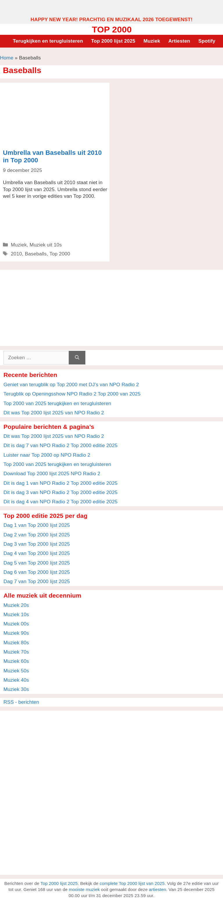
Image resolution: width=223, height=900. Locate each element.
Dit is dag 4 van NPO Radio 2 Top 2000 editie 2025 (60, 502)
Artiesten (179, 41)
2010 (16, 254)
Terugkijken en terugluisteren (48, 41)
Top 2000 (112, 29)
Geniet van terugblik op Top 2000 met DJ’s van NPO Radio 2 (71, 384)
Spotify (206, 41)
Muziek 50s (16, 671)
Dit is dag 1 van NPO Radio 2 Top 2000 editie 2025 (60, 483)
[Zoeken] (77, 358)
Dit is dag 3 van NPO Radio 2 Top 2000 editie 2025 (60, 492)
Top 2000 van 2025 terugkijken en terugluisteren (57, 403)
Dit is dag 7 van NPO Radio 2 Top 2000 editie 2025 (60, 445)
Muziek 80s (16, 642)
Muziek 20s (16, 605)
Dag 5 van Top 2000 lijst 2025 (36, 563)
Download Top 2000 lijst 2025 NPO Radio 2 (51, 473)
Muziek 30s (16, 689)
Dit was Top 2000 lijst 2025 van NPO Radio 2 (53, 412)
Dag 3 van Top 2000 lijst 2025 (36, 544)
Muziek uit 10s (46, 245)
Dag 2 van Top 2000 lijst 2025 (36, 535)
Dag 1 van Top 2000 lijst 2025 (36, 525)
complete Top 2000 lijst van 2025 (132, 883)
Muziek (151, 41)
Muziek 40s (16, 680)
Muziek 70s (16, 652)
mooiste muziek (84, 889)
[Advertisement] (111, 8)
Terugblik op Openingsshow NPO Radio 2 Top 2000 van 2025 (72, 394)
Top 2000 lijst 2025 (113, 41)
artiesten (157, 889)
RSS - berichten (21, 702)
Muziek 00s (16, 624)
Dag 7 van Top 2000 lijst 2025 (36, 581)
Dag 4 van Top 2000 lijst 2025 (36, 553)
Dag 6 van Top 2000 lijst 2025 (36, 572)
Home (6, 58)
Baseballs (35, 254)
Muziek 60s (16, 661)
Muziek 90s (16, 633)
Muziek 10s (16, 614)
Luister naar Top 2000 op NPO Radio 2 (46, 455)
